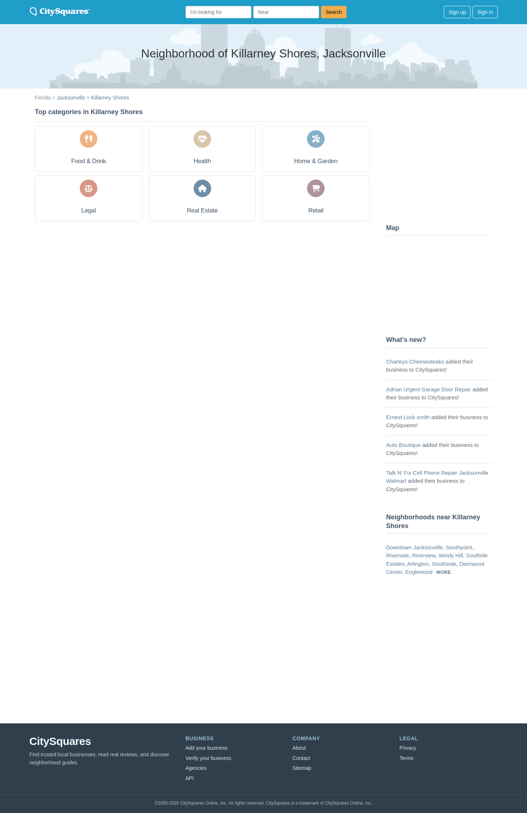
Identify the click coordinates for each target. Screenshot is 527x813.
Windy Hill (450, 555)
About (299, 748)
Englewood (419, 572)
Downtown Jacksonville (414, 547)
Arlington (418, 564)
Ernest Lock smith (408, 417)
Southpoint (459, 547)
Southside (444, 564)
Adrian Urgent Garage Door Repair (428, 389)
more (443, 572)
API (190, 778)
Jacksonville (71, 98)
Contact (301, 758)
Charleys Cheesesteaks (415, 361)
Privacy (408, 748)
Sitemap (301, 768)
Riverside (397, 555)
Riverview (424, 555)
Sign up (457, 12)
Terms (407, 758)
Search (334, 12)
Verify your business (208, 758)
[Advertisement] (441, 162)
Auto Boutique (403, 445)
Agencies (196, 768)
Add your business (207, 748)
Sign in (485, 12)
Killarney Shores (110, 98)
